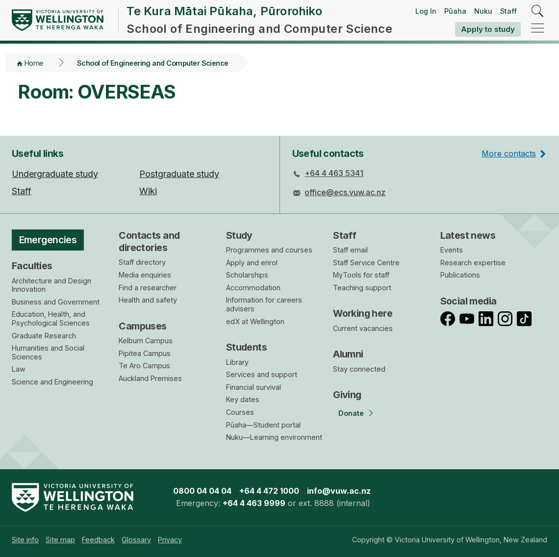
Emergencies (48, 240)
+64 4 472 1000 (269, 491)
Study (239, 235)
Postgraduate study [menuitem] (179, 174)
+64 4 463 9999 (254, 503)
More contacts (509, 153)
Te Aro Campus (144, 365)
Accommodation (253, 287)
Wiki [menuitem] (148, 191)
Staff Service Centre (366, 262)
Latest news (468, 235)
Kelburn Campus (146, 340)
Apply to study (488, 29)
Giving (347, 395)
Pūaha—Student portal (263, 425)
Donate (351, 413)
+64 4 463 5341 (334, 173)
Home (34, 63)
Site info (25, 539)
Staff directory (142, 262)
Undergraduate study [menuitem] (55, 174)
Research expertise (473, 262)
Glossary (136, 539)
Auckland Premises (150, 378)
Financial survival (253, 387)
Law (18, 369)
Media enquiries (145, 275)
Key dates (242, 399)
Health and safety (148, 300)
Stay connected (359, 369)
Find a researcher (148, 287)
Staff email (350, 250)
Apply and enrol (252, 262)
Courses (240, 412)
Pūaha (455, 11)
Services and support (261, 374)
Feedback (98, 539)
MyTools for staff (361, 275)
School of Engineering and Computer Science (153, 63)
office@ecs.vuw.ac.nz (345, 192)
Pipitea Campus (145, 353)
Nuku (483, 11)
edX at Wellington (255, 321)
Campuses (142, 326)
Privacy (170, 539)
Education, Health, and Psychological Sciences (51, 318)
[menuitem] (25, 539)
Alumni (348, 354)
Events (451, 250)
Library (237, 362)
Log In (425, 11)
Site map (60, 539)
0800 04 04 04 (202, 491)
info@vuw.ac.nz (339, 491)
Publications (460, 275)
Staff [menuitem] (21, 191)
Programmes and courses (269, 250)
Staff (508, 11)
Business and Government (56, 302)
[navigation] (537, 28)
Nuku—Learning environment (274, 437)
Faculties (32, 266)
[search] (537, 11)
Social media (468, 301)
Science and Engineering (52, 382)
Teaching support (362, 287)
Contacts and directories (149, 241)
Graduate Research (44, 335)
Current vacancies (363, 328)
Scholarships (247, 275)
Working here (362, 313)
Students (246, 347)
